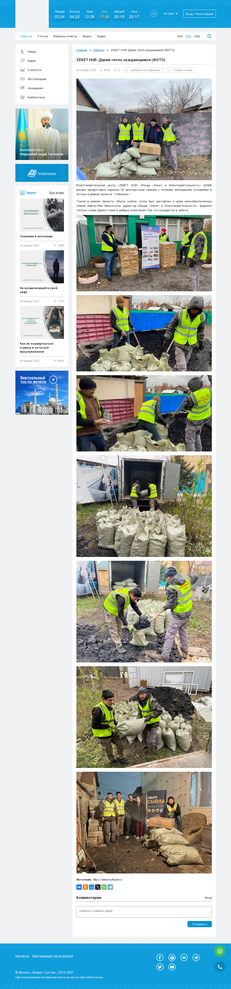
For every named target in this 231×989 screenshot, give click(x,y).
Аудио (101, 36)
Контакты (22, 956)
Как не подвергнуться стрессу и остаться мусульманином (36, 347)
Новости (26, 36)
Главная (81, 50)
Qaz (197, 36)
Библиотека (32, 97)
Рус (188, 36)
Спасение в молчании (36, 236)
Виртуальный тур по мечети (53, 956)
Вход (208, 897)
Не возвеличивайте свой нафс (38, 290)
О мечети (30, 69)
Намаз (28, 51)
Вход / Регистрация (199, 14)
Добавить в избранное (142, 70)
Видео (87, 36)
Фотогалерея (33, 79)
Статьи (42, 36)
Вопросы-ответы (65, 36)
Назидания (31, 88)
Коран (28, 60)
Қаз (180, 36)
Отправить (199, 924)
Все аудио (56, 192)
